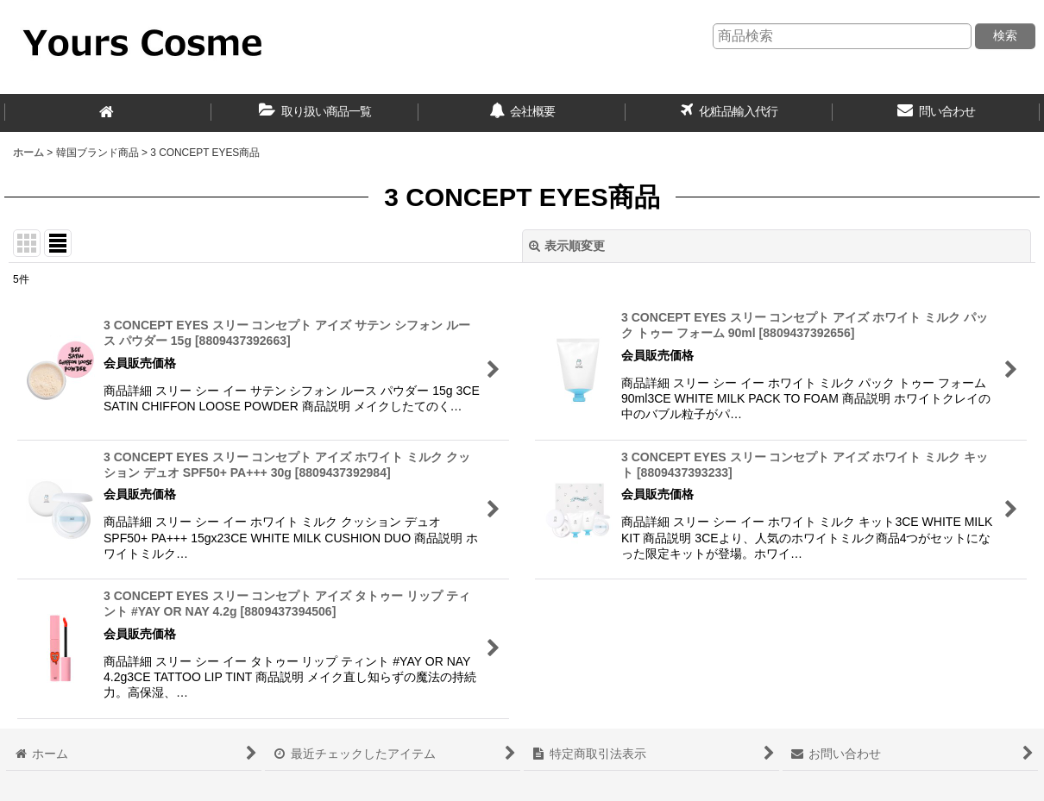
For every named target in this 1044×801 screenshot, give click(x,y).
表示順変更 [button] (567, 246)
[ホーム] (107, 113)
